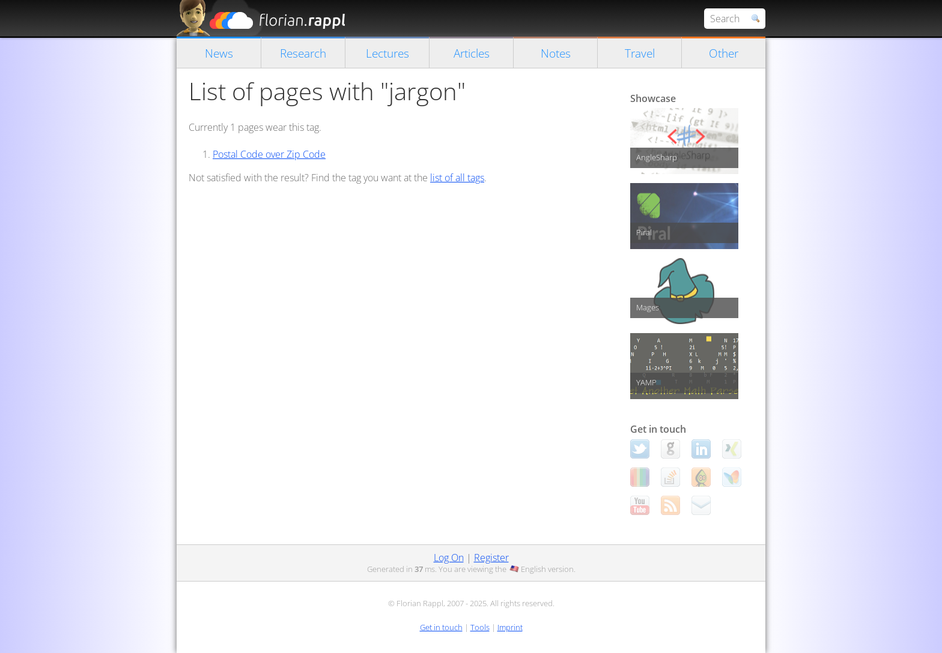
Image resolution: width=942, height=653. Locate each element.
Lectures (387, 53)
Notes (556, 53)
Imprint (510, 627)
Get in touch (441, 627)
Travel (640, 53)
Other (723, 53)
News (219, 53)
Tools (480, 627)
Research (303, 53)
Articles (472, 53)
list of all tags (457, 177)
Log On (449, 557)
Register (491, 557)
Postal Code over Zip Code (269, 154)
